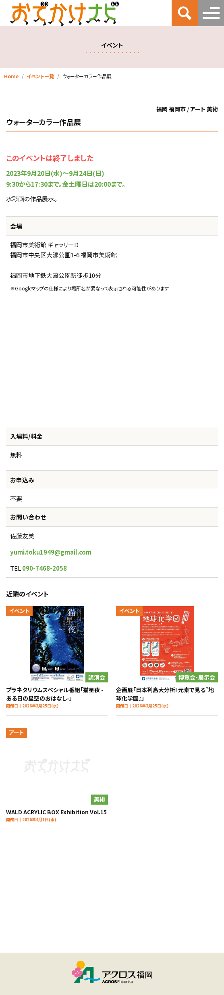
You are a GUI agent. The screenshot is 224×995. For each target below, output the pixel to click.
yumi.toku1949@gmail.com (50, 552)
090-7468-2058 (44, 568)
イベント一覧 (40, 76)
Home (11, 76)
